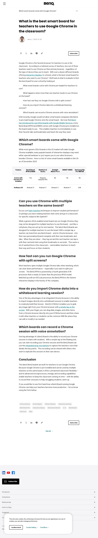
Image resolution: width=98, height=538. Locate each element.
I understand (16, 527)
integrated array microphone (37, 346)
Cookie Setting (32, 527)
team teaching (34, 211)
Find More (44, 527)
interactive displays (34, 75)
